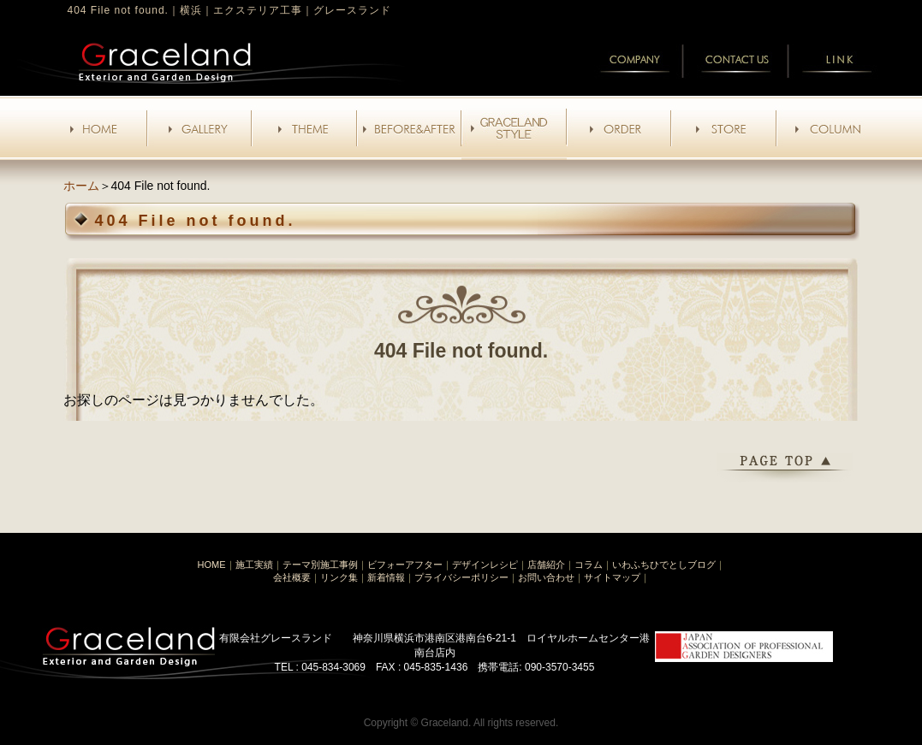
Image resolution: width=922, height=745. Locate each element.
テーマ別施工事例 (320, 564)
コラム (588, 564)
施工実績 (254, 564)
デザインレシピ (485, 564)
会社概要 (292, 577)
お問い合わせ (546, 577)
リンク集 (339, 577)
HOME (212, 564)
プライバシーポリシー (461, 577)
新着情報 (386, 577)
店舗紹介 (546, 564)
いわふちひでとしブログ (664, 564)
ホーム (81, 185)
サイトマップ (612, 577)
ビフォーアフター (405, 564)
